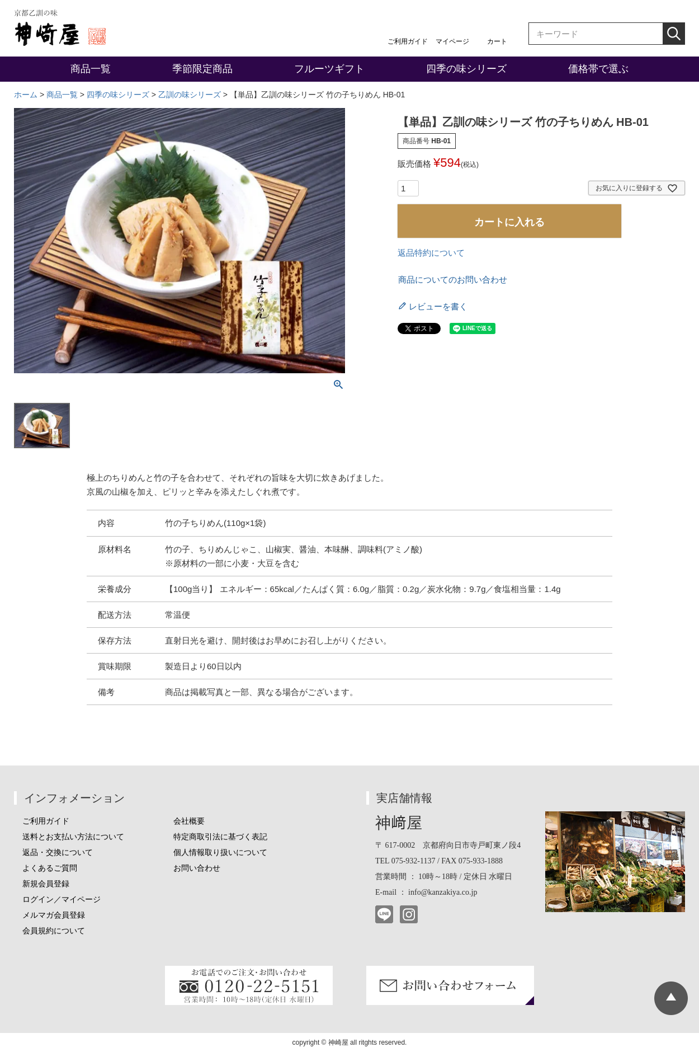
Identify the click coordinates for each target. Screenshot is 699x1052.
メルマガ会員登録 (53, 915)
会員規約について (53, 931)
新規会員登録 (45, 884)
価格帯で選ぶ (598, 68)
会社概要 (189, 821)
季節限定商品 (202, 68)
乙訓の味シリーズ (189, 94)
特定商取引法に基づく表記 (220, 837)
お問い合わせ (196, 868)
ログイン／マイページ (61, 899)
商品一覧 (90, 68)
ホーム (25, 94)
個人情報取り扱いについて (220, 852)
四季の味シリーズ (466, 68)
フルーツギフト (329, 68)
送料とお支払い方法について (73, 837)
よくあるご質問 (49, 868)
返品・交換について (57, 852)
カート (497, 41)
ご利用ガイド (408, 41)
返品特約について (431, 252)
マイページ (452, 41)
